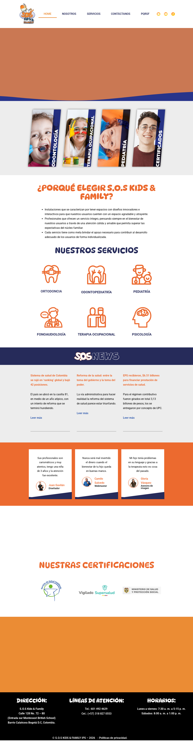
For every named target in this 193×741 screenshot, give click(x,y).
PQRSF (145, 13)
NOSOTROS (69, 13)
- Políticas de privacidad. (112, 738)
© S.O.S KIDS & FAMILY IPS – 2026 (74, 738)
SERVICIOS (93, 13)
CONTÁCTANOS (120, 13)
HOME (47, 13)
